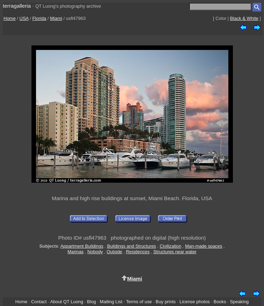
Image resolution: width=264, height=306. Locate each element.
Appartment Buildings (82, 246)
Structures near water (175, 251)
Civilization (170, 246)
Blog (91, 301)
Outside (114, 251)
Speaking (239, 301)
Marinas (75, 251)
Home (9, 18)
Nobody (95, 251)
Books (220, 301)
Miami (56, 18)
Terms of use (139, 301)
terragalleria (17, 6)
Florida (39, 18)
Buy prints (166, 301)
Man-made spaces (203, 246)
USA (24, 18)
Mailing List (111, 301)
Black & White (244, 18)
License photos (194, 301)
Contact (39, 301)
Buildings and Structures (131, 246)
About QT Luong (66, 301)
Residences (137, 251)
